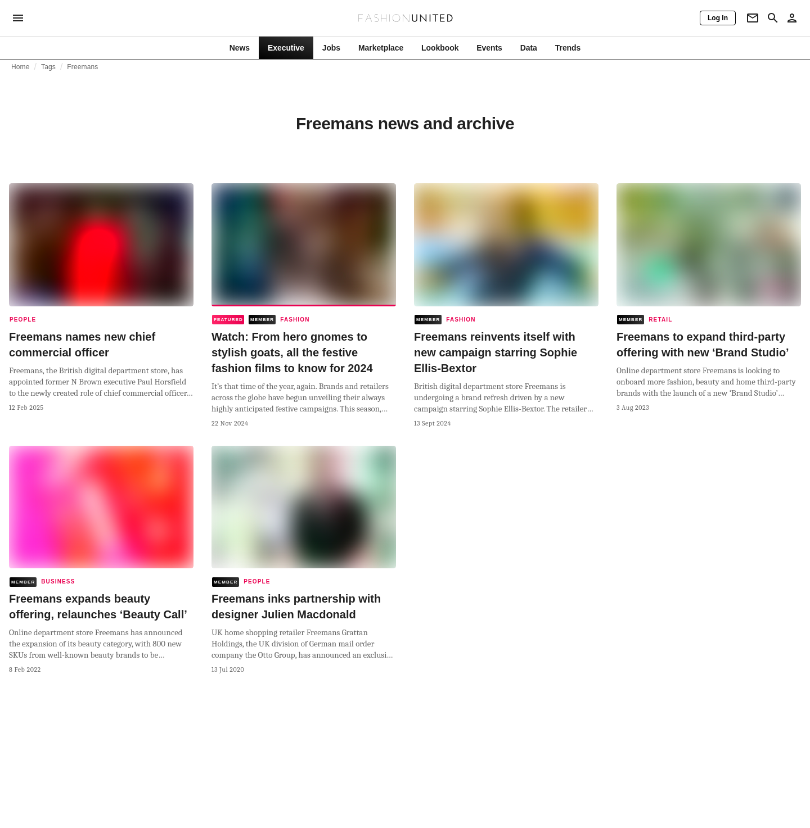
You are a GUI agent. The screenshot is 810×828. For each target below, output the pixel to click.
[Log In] (718, 18)
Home (20, 67)
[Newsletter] (752, 18)
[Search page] (773, 18)
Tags (48, 67)
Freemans (82, 67)
